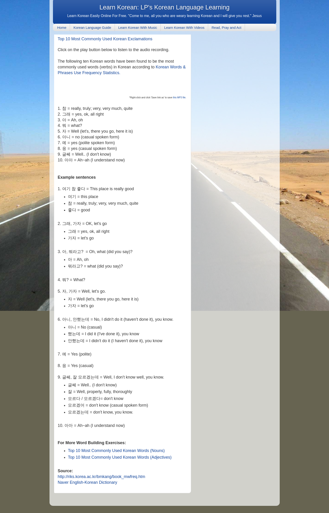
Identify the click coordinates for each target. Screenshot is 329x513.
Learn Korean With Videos (184, 27)
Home (61, 27)
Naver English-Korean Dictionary (87, 482)
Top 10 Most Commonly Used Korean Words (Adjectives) (120, 457)
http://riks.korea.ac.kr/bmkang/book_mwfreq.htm (101, 476)
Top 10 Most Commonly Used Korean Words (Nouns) (116, 450)
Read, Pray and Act (226, 27)
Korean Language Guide (92, 27)
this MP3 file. (179, 97)
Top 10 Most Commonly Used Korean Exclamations (105, 39)
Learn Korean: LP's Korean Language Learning (164, 7)
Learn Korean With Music (137, 27)
